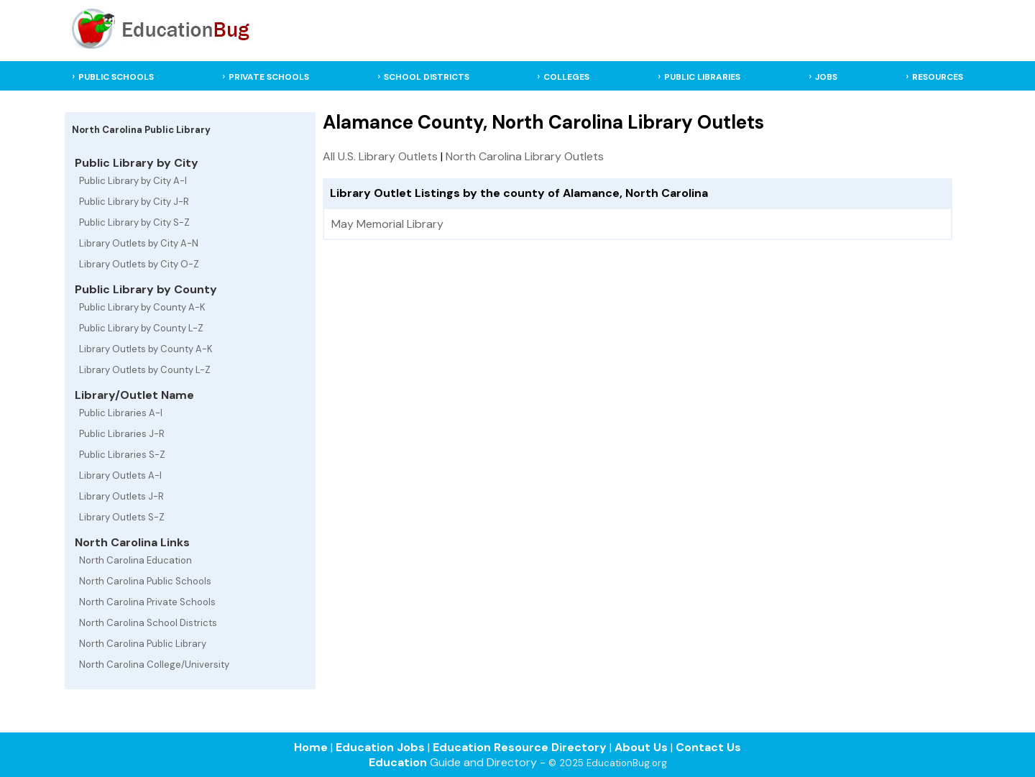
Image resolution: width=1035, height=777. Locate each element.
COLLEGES (566, 77)
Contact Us (708, 747)
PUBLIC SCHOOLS (116, 77)
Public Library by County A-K (142, 307)
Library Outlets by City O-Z (139, 264)
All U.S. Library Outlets (380, 156)
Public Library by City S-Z (134, 222)
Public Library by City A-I (133, 181)
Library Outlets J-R (121, 496)
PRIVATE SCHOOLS (269, 77)
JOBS (826, 77)
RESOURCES (937, 77)
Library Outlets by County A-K (146, 349)
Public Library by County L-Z (141, 328)
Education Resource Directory (520, 747)
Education (398, 762)
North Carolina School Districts (148, 623)
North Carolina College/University (154, 664)
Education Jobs (380, 747)
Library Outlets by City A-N (138, 243)
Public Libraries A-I (120, 413)
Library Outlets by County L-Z (145, 370)
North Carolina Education (135, 560)
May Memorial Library (387, 223)
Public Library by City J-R (134, 202)
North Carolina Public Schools (145, 581)
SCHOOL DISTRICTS (426, 77)
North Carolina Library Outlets (525, 156)
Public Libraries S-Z (122, 455)
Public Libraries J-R (122, 434)
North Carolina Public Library (142, 644)
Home (311, 747)
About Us (641, 747)
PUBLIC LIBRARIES (702, 77)
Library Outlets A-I (120, 475)
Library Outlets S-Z (122, 517)
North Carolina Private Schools (147, 602)
